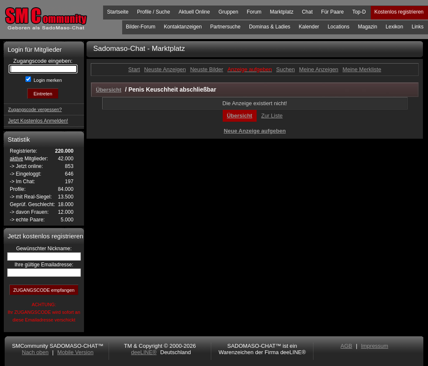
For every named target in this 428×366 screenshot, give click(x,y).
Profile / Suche (153, 12)
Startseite (118, 12)
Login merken (47, 80)
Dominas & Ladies (269, 27)
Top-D (359, 12)
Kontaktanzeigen (182, 27)
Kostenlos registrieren (398, 12)
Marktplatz (281, 12)
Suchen (285, 69)
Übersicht (239, 115)
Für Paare (332, 12)
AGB (346, 346)
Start (134, 69)
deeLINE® (144, 352)
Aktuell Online (194, 12)
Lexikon (394, 27)
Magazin (367, 27)
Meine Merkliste (362, 69)
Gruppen (228, 12)
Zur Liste (272, 115)
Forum (254, 12)
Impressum (374, 346)
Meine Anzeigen (318, 69)
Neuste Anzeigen (165, 69)
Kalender (309, 27)
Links (417, 27)
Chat (307, 12)
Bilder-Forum (140, 27)
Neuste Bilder (206, 69)
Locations (338, 27)
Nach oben (35, 352)
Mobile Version (75, 352)
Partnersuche (225, 27)
